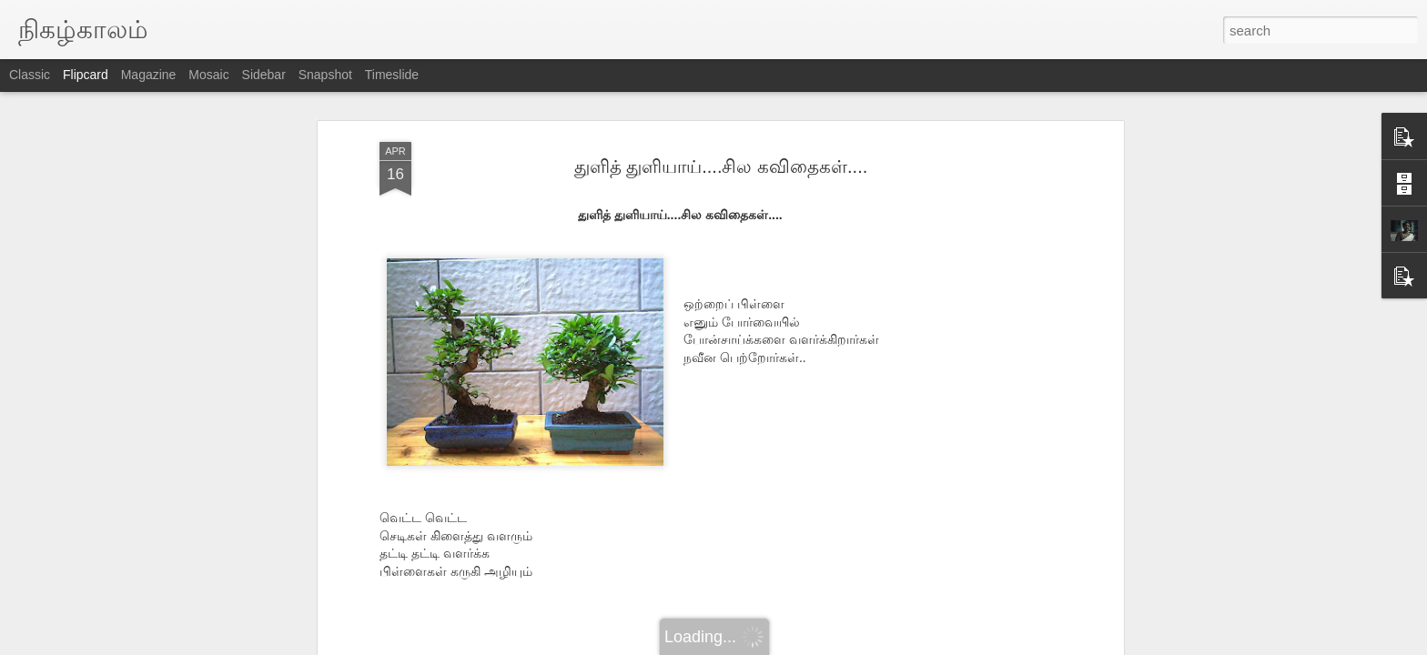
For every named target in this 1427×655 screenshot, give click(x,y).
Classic (29, 74)
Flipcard (85, 74)
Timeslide (392, 74)
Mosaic (208, 74)
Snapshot (325, 74)
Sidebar (264, 74)
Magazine (149, 74)
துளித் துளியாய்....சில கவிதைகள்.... (721, 166)
